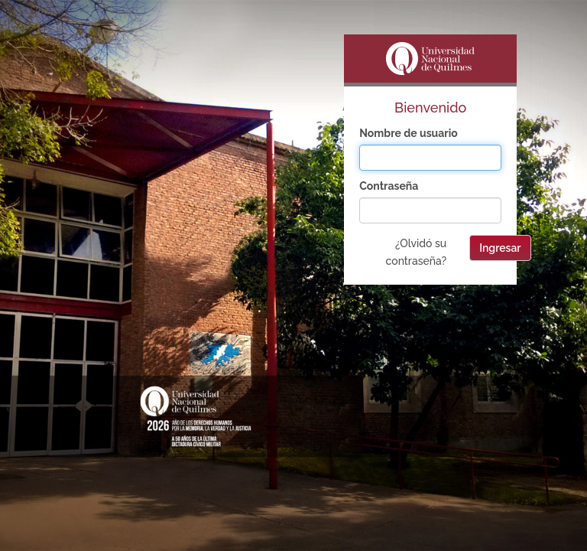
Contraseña (388, 186)
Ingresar (500, 248)
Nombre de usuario (408, 133)
